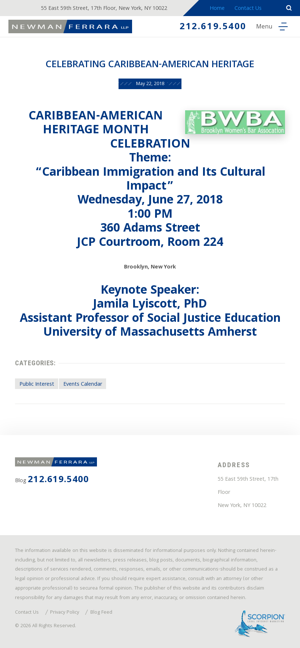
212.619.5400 (213, 27)
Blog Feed (101, 612)
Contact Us (248, 8)
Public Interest (36, 384)
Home (217, 8)
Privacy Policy (64, 612)
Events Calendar (82, 384)
